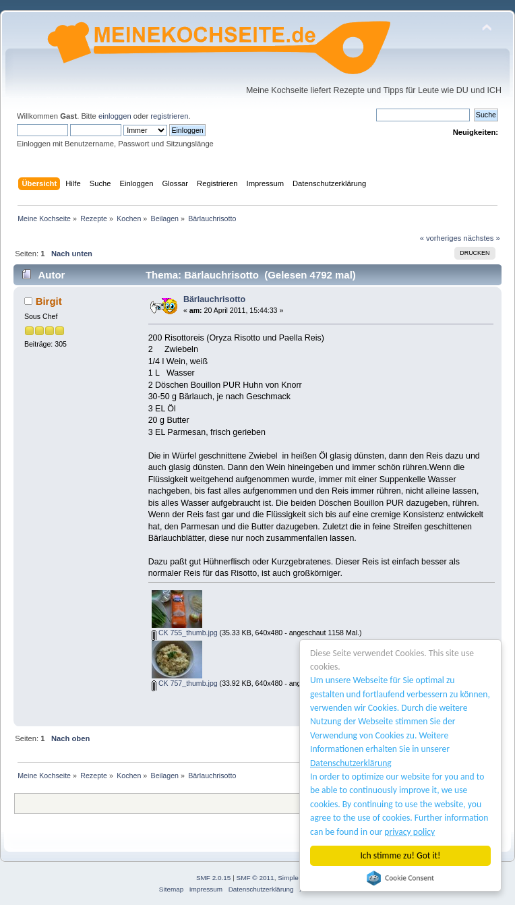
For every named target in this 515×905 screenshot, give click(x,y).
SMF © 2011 (255, 877)
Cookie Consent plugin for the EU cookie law (400, 878)
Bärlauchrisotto (214, 299)
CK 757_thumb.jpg (185, 683)
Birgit (49, 301)
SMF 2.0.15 (213, 877)
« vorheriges (441, 238)
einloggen (114, 116)
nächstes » (482, 238)
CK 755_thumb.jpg (185, 633)
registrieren (169, 116)
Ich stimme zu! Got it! (401, 855)
